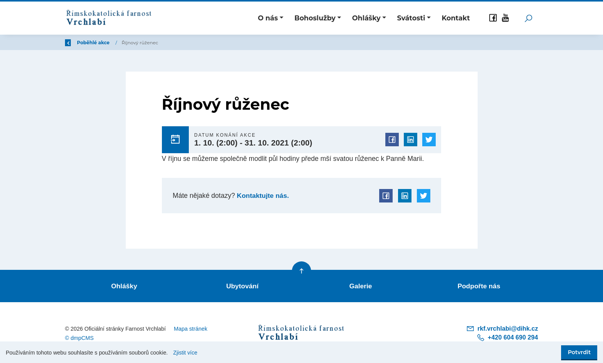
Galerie (360, 285)
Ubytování (242, 285)
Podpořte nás (478, 285)
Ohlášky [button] (366, 18)
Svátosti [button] (411, 18)
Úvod (105, 42)
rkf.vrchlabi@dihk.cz (502, 327)
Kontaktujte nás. (262, 195)
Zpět (76, 42)
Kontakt (455, 18)
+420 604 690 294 (507, 336)
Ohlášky (124, 285)
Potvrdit (579, 352)
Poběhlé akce (140, 42)
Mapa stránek (190, 328)
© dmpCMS (79, 337)
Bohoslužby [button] (314, 18)
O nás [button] (268, 18)
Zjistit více (185, 353)
